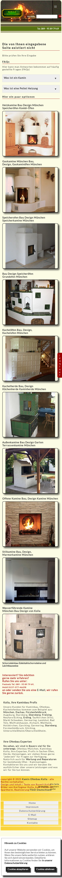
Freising (47, 715)
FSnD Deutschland (41, 789)
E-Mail (41, 690)
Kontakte (32, 822)
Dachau (20, 712)
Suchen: (31, 16)
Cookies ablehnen (45, 869)
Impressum (32, 807)
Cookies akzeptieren (18, 869)
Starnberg (51, 725)
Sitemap (32, 818)
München (8, 712)
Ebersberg (35, 715)
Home (32, 803)
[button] (31, 78)
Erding (27, 717)
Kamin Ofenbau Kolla (34, 779)
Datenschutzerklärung (32, 811)
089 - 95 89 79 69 (50, 28)
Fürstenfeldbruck (36, 712)
